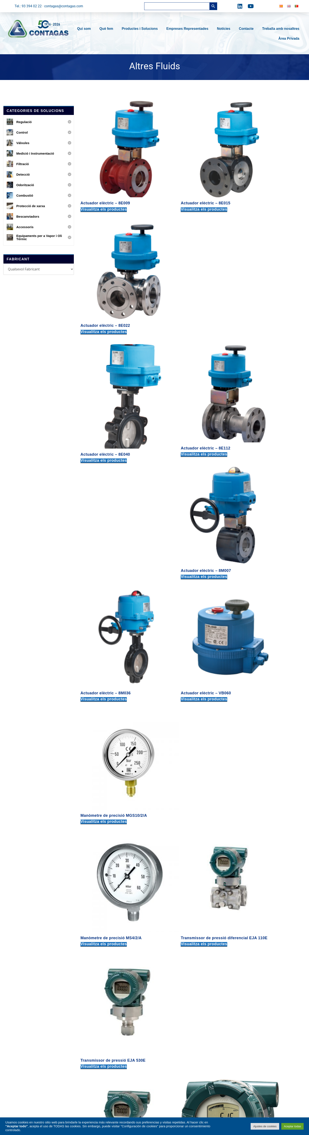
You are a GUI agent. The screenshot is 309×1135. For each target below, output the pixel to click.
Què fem (107, 29)
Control (95, 997)
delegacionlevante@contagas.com (244, 1038)
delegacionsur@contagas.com (241, 1070)
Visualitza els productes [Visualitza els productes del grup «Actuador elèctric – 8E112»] (181, 273)
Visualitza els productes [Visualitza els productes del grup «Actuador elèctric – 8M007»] (259, 273)
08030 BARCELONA (171, 1007)
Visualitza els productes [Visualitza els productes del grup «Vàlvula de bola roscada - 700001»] (103, 657)
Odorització (98, 1033)
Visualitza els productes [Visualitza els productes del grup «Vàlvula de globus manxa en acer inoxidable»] (103, 944)
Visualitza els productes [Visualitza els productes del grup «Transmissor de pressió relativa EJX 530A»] (103, 565)
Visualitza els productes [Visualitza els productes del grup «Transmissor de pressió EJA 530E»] (259, 462)
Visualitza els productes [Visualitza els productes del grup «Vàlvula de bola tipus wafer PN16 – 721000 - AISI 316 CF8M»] (103, 847)
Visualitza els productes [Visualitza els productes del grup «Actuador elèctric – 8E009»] (103, 180)
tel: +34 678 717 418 (233, 987)
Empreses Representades (188, 29)
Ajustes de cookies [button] (264, 1126)
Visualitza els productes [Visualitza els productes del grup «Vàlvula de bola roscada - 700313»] (181, 657)
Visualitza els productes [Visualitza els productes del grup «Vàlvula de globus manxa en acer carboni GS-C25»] (259, 847)
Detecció (96, 1026)
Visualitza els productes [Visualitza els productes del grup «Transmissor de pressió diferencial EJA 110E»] (181, 467)
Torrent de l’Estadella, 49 (175, 1042)
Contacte (247, 29)
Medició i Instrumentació (108, 1011)
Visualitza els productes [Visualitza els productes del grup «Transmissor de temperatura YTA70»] (259, 555)
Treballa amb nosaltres (280, 28)
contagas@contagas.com (176, 1019)
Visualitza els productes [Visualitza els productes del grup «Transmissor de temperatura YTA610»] (181, 557)
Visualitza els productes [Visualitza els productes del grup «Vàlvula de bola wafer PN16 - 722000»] (181, 847)
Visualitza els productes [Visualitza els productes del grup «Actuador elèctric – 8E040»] (103, 277)
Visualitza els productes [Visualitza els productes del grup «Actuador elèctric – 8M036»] (103, 370)
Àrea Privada (288, 38)
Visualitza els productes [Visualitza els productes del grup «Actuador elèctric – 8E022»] (259, 180)
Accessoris (98, 1070)
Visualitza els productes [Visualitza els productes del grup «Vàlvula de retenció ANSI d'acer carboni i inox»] (181, 944)
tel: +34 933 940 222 (172, 1013)
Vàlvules (96, 1004)
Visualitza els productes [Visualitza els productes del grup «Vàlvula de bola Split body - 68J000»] (181, 750)
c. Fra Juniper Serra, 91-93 (176, 1001)
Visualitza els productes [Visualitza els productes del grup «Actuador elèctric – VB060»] (181, 370)
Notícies (224, 29)
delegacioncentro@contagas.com (243, 1013)
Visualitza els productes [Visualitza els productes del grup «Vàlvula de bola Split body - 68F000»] (259, 657)
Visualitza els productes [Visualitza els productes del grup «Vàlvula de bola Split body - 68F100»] (103, 750)
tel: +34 (172, 1054)
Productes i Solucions (141, 29)
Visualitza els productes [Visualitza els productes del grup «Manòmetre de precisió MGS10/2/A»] (259, 370)
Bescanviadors (101, 1055)
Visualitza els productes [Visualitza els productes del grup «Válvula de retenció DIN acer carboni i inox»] (259, 944)
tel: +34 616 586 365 (233, 1064)
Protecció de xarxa (104, 1048)
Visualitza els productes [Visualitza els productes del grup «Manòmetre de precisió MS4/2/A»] (103, 462)
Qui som (85, 29)
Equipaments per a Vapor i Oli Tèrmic (118, 1062)
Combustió (98, 1041)
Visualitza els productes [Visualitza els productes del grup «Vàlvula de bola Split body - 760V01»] (259, 750)
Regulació (97, 990)
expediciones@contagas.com (179, 1066)
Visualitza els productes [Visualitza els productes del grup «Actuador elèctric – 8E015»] (181, 180)
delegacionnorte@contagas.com (242, 993)
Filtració (96, 1019)
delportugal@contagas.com (239, 1090)
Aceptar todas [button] (292, 1126)
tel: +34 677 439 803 (233, 1032)
